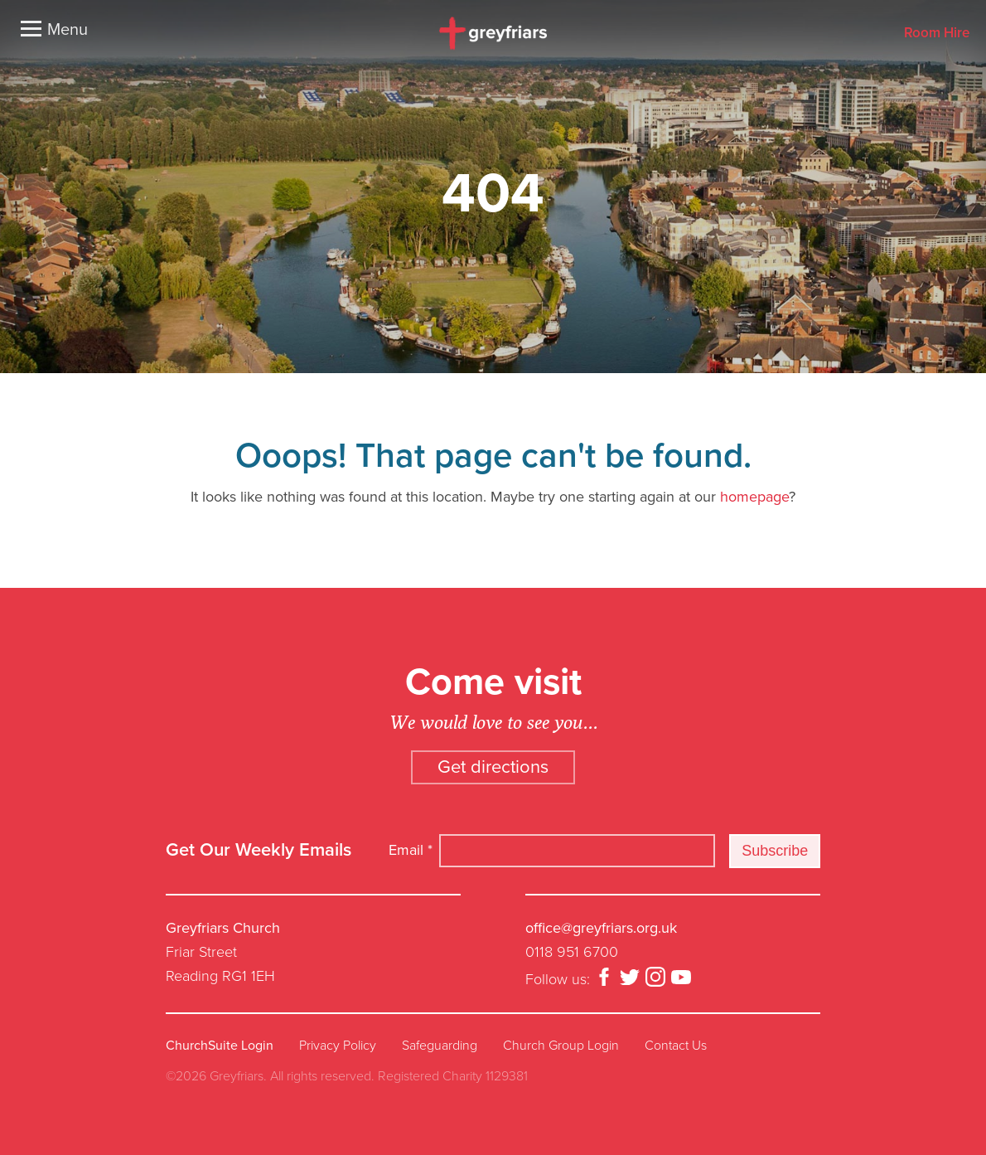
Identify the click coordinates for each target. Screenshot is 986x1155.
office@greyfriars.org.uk (601, 928)
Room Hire (936, 33)
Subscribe (775, 850)
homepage (754, 497)
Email (411, 850)
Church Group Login (561, 1045)
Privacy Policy (337, 1045)
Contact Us (676, 1045)
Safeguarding (439, 1045)
